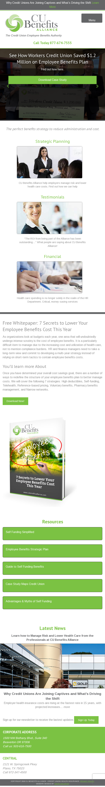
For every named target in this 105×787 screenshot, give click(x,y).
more (66, 706)
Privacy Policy (87, 781)
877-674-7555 (61, 43)
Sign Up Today (86, 720)
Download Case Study (52, 79)
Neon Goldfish (61, 784)
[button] (8, 84)
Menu (92, 18)
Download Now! (15, 401)
